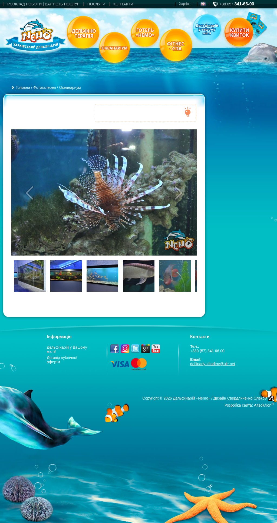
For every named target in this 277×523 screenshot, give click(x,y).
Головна (23, 87)
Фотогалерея (44, 87)
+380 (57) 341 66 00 (207, 351)
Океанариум (70, 87)
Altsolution (263, 405)
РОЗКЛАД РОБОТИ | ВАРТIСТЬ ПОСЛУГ (43, 4)
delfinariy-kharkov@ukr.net (212, 364)
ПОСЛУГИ (96, 4)
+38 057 (237, 4)
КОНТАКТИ (123, 4)
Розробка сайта (238, 405)
